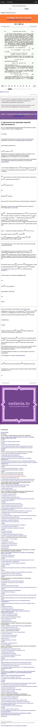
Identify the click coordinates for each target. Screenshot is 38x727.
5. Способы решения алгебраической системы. (11, 655)
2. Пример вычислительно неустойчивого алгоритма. (12, 469)
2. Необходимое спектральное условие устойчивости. (12, 582)
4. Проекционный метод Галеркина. (8, 653)
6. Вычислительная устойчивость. (8, 656)
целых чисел (14, 269)
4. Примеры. (3, 501)
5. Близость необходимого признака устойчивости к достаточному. (15, 701)
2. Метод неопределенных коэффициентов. (10, 561)
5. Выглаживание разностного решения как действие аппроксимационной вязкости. (19, 587)
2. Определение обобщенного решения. (9, 613)
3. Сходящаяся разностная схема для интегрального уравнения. (14, 512)
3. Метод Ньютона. (5, 548)
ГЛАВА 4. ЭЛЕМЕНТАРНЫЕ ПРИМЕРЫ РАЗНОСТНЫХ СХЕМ (15, 485)
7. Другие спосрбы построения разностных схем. (11, 506)
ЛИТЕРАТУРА (4, 716)
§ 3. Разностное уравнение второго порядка (10, 444)
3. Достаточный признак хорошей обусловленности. (12, 456)
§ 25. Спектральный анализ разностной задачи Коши (12, 581)
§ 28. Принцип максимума (6, 606)
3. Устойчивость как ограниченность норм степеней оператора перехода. (16, 518)
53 (23, 86)
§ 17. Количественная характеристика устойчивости (12, 534)
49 (11, 86)
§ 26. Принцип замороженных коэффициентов (11, 590)
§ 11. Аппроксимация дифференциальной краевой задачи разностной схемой (17, 498)
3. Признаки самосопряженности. (8, 687)
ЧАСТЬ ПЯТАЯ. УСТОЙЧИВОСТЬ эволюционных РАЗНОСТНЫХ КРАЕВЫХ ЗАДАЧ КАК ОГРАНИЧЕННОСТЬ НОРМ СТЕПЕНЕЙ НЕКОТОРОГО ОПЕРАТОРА (18, 672)
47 (6, 86)
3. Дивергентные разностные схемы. (8, 621)
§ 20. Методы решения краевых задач (9, 545)
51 (17, 86)
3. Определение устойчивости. (7, 556)
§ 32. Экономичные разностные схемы (9, 627)
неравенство (33, 201)
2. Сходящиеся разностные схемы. (8, 495)
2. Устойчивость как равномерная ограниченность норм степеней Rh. (16, 678)
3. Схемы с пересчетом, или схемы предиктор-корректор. (13, 563)
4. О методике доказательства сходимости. (10, 665)
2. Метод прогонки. (5, 546)
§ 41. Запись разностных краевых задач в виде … (11, 677)
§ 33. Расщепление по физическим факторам (10, 629)
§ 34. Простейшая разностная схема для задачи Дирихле (13, 632)
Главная (3, 2)
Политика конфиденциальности (7, 725)
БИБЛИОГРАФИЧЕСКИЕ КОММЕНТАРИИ (10, 714)
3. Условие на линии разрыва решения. (9, 615)
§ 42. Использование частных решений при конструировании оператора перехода (18, 683)
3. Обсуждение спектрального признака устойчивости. (12, 528)
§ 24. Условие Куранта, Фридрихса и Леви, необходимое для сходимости (16, 572)
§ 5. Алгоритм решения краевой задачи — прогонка (12, 468)
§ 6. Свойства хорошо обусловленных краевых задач (12, 474)
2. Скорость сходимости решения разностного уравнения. (13, 486)
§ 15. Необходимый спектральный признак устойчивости (13, 524)
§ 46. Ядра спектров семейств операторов (10, 709)
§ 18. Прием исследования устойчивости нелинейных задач (13, 535)
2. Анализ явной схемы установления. (9, 635)
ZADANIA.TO (18, 116)
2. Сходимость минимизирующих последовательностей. (13, 650)
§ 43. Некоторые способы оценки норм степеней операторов (14, 684)
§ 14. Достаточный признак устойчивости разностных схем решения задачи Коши (18, 515)
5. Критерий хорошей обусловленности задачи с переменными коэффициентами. (18, 461)
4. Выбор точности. (5, 638)
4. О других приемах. (5, 564)
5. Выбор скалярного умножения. (8, 691)
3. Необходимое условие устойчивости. (9, 698)
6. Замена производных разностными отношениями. (12, 505)
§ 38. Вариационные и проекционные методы (10, 648)
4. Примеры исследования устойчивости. (10, 520)
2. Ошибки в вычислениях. (6, 532)
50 (14, 86)
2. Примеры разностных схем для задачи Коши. (11, 573)
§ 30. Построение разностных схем (8, 618)
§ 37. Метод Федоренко (6, 644)
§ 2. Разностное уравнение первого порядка (10, 441)
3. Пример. (3, 680)
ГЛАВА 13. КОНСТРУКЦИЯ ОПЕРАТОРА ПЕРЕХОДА (13, 675)
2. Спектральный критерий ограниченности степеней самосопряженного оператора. (19, 686)
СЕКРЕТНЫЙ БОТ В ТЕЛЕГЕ (19, 20)
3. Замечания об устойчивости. (7, 542)
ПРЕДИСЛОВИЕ (4, 432)
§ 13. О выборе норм (5, 514)
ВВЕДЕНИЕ (3, 434)
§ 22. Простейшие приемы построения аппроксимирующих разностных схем (17, 560)
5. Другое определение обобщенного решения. (11, 616)
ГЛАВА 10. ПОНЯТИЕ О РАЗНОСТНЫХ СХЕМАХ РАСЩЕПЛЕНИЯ (16, 625)
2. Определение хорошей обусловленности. (10, 455)
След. (34, 86)
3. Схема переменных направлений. (8, 636)
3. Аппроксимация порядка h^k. (8, 500)
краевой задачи (5, 161)
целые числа (32, 167)
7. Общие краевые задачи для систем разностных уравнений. (14, 465)
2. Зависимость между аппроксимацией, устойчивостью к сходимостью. (16, 510)
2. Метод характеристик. (6, 620)
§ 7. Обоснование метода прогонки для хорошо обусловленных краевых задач (17, 479)
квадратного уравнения (26, 140)
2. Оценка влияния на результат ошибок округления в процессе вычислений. (17, 480)
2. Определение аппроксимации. (8, 555)
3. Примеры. (3, 584)
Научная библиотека (19, 6)
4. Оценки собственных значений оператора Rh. (11, 689)
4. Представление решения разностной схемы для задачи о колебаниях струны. (18, 603)
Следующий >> (33, 26)
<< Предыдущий (5, 26)
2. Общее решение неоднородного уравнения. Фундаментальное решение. (17, 446)
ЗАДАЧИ (3, 439)
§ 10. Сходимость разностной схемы (8, 494)
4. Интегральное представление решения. (10, 585)
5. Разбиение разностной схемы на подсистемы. (11, 503)
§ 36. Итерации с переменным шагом (9, 643)
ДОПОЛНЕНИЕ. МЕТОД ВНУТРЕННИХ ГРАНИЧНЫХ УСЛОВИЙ (16, 713)
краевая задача (21, 355)
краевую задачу (11, 207)
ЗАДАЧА (3, 670)
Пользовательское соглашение (20, 725)
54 (26, 86)
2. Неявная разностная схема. (7, 608)
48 (9, 86)
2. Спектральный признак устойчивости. (9, 526)
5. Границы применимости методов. (8, 639)
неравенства (4, 270)
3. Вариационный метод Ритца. (7, 652)
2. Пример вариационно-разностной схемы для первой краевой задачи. (16, 662)
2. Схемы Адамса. (5, 540)
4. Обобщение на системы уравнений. (9, 543)
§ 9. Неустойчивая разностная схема (8, 489)
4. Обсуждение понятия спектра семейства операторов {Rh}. (14, 700)
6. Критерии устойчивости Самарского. (9, 692)
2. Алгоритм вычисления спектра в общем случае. (11, 705)
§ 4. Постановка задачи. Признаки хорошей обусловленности (14, 453)
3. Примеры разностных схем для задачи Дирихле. (12, 575)
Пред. (2, 86)
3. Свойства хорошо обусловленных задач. (10, 477)
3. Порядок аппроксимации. (7, 488)
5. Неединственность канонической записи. (10, 521)
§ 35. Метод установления (6, 633)
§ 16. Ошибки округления (6, 531)
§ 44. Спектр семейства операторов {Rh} (9, 696)
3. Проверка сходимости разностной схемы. (10, 497)
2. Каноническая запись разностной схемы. (10, 517)
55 (29, 86)
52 (20, 86)
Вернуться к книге (4, 91)
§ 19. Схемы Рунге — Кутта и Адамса (9, 538)
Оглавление (10, 2)
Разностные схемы (10, 12)
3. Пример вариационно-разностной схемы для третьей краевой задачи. (16, 664)
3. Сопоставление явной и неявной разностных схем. (12, 609)
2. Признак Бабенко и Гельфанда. (8, 591)
